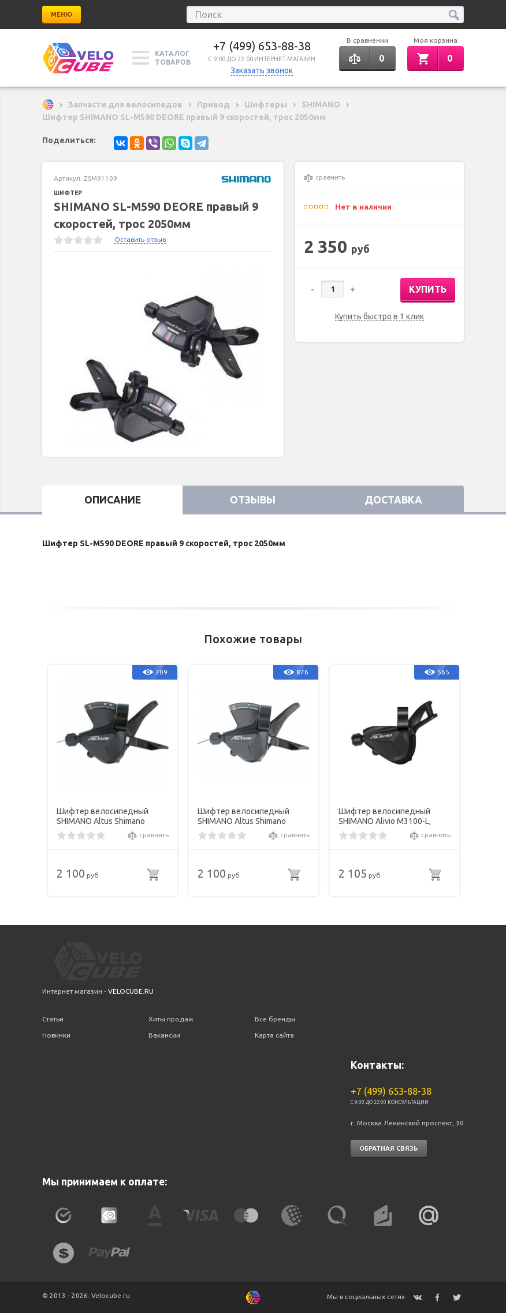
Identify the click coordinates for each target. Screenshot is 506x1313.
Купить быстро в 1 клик (379, 316)
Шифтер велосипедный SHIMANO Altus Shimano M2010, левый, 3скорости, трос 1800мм (106, 816)
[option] (163, 354)
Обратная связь (388, 1148)
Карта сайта (274, 1035)
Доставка (393, 499)
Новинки (56, 1035)
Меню (61, 14)
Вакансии (164, 1035)
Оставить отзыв (140, 239)
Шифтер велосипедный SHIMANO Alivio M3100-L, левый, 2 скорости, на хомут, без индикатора (392, 816)
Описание (112, 499)
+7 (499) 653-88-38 (262, 46)
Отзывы (253, 499)
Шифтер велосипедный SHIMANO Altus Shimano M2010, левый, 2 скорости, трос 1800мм (248, 816)
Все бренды (275, 1019)
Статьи (53, 1019)
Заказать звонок (261, 70)
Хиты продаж (171, 1019)
